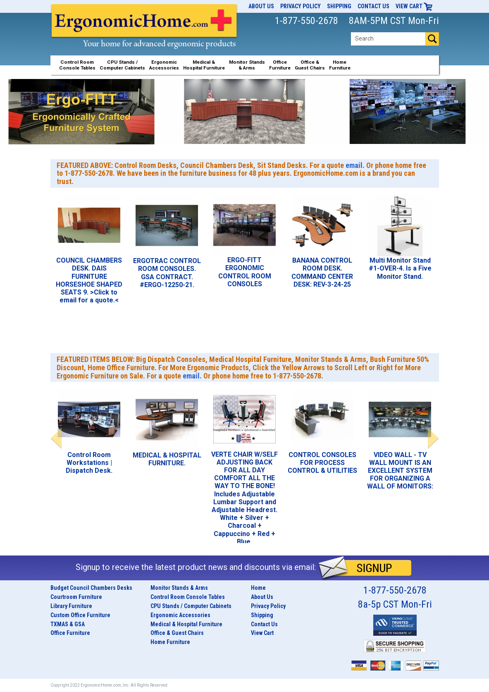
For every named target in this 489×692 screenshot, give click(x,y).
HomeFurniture (340, 65)
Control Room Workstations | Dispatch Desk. (89, 462)
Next (433, 438)
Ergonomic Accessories (180, 615)
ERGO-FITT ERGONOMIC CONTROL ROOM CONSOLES (244, 272)
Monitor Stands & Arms (179, 587)
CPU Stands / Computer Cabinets (122, 65)
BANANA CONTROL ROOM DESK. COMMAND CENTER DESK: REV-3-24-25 (322, 272)
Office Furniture (70, 633)
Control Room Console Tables (187, 597)
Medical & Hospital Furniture (186, 624)
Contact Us (373, 6)
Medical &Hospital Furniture (204, 65)
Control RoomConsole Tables (77, 65)
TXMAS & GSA (67, 624)
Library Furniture (71, 606)
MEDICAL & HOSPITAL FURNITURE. (167, 459)
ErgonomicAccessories (164, 65)
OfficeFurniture (280, 65)
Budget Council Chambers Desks (91, 587)
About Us (261, 6)
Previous (56, 438)
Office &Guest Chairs (310, 65)
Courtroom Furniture (76, 597)
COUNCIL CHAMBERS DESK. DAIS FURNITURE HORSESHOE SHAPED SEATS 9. (89, 276)
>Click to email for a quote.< (89, 296)
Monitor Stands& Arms (247, 65)
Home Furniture (170, 642)
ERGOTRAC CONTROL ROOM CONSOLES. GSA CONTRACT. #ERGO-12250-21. (167, 273)
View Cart (414, 6)
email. (355, 165)
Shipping (339, 6)
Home (258, 587)
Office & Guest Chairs (177, 633)
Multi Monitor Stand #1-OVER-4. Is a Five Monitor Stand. (400, 268)
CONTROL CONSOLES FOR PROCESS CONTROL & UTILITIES (322, 462)
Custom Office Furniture (80, 615)
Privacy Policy (300, 6)
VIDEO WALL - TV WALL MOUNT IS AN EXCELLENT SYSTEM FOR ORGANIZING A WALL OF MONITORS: (400, 471)
